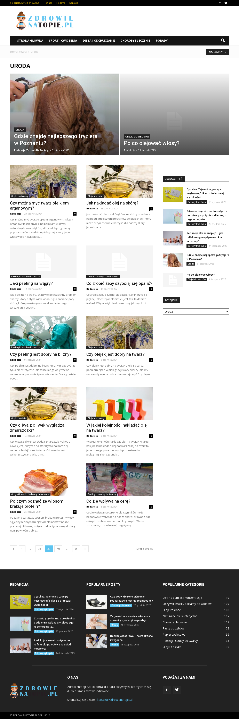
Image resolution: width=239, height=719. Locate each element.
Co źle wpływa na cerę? (108, 501)
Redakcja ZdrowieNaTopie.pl (31, 150)
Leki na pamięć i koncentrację (182, 598)
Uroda (20, 129)
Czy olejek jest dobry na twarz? (115, 354)
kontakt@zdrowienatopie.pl (115, 700)
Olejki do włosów (137, 136)
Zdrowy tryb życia (197, 202)
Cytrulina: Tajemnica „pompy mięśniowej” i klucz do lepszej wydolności (205, 193)
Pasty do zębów (173, 628)
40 (58, 549)
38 (39, 549)
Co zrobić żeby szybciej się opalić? (119, 283)
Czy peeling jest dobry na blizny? (40, 354)
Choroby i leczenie (135, 40)
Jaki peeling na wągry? (31, 283)
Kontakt (73, 2)
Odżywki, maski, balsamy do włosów (30, 494)
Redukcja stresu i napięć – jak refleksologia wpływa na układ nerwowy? (204, 237)
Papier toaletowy (174, 634)
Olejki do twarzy (19, 196)
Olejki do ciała (95, 196)
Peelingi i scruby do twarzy (25, 276)
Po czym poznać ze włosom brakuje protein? (36, 504)
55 (76, 549)
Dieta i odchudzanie (99, 40)
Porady (162, 40)
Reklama (60, 2)
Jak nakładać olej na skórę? (112, 203)
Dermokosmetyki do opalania (103, 276)
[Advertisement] (154, 20)
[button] (223, 40)
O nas (49, 2)
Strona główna (30, 40)
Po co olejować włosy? (200, 274)
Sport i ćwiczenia (63, 40)
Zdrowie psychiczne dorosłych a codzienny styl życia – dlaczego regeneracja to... (206, 215)
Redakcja (129, 150)
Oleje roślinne (172, 610)
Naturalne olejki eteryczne (180, 616)
